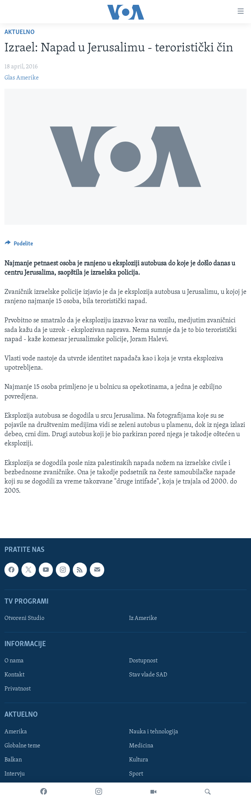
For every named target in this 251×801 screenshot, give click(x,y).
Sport (136, 774)
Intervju (14, 774)
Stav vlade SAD (148, 675)
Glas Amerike (21, 78)
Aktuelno (19, 32)
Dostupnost (143, 661)
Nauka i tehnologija (153, 732)
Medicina (141, 746)
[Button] (19, 245)
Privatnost (17, 689)
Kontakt (14, 675)
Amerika (15, 732)
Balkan (13, 760)
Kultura (138, 760)
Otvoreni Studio (24, 618)
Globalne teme (22, 746)
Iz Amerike (143, 618)
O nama (14, 661)
